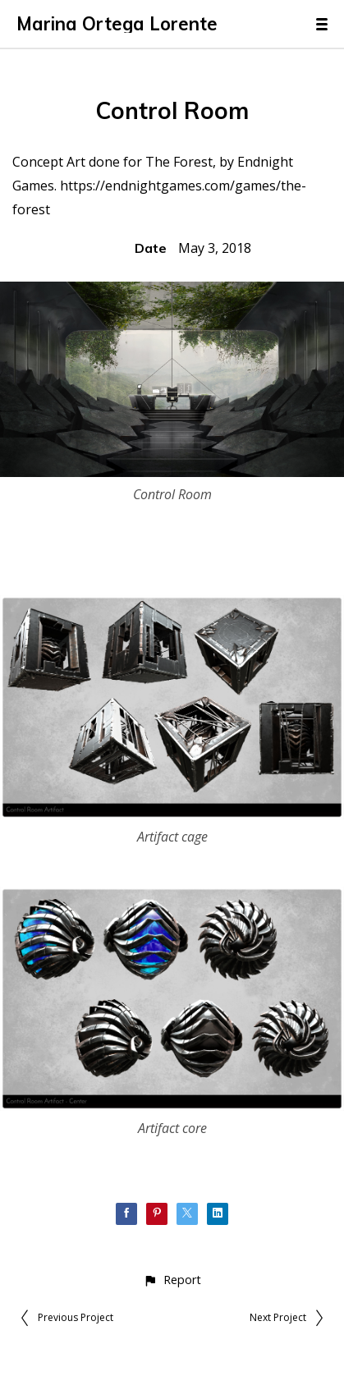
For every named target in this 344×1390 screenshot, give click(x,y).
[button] (172, 1279)
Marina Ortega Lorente (117, 24)
